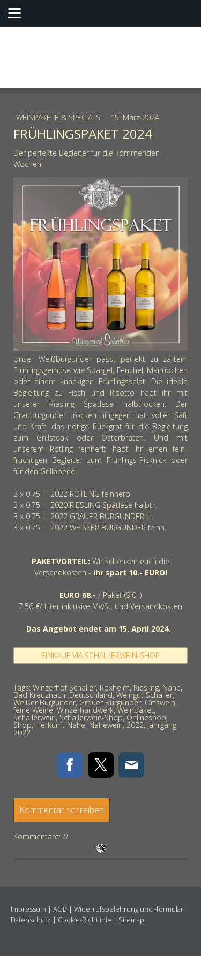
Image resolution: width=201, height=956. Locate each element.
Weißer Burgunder (44, 702)
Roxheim (115, 687)
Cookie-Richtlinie (84, 919)
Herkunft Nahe (60, 725)
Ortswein (160, 702)
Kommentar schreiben (61, 810)
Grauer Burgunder (110, 702)
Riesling (146, 687)
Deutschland (91, 695)
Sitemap (131, 919)
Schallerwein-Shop (91, 717)
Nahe (171, 687)
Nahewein (106, 725)
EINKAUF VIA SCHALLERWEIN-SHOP (100, 655)
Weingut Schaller (144, 695)
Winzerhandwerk (85, 710)
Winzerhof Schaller (64, 687)
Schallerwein (34, 717)
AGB (60, 909)
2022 (135, 725)
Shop (22, 725)
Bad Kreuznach (39, 695)
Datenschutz (31, 919)
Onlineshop (146, 717)
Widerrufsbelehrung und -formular (128, 909)
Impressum (28, 909)
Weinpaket (135, 710)
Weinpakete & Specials (59, 117)
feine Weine (33, 710)
